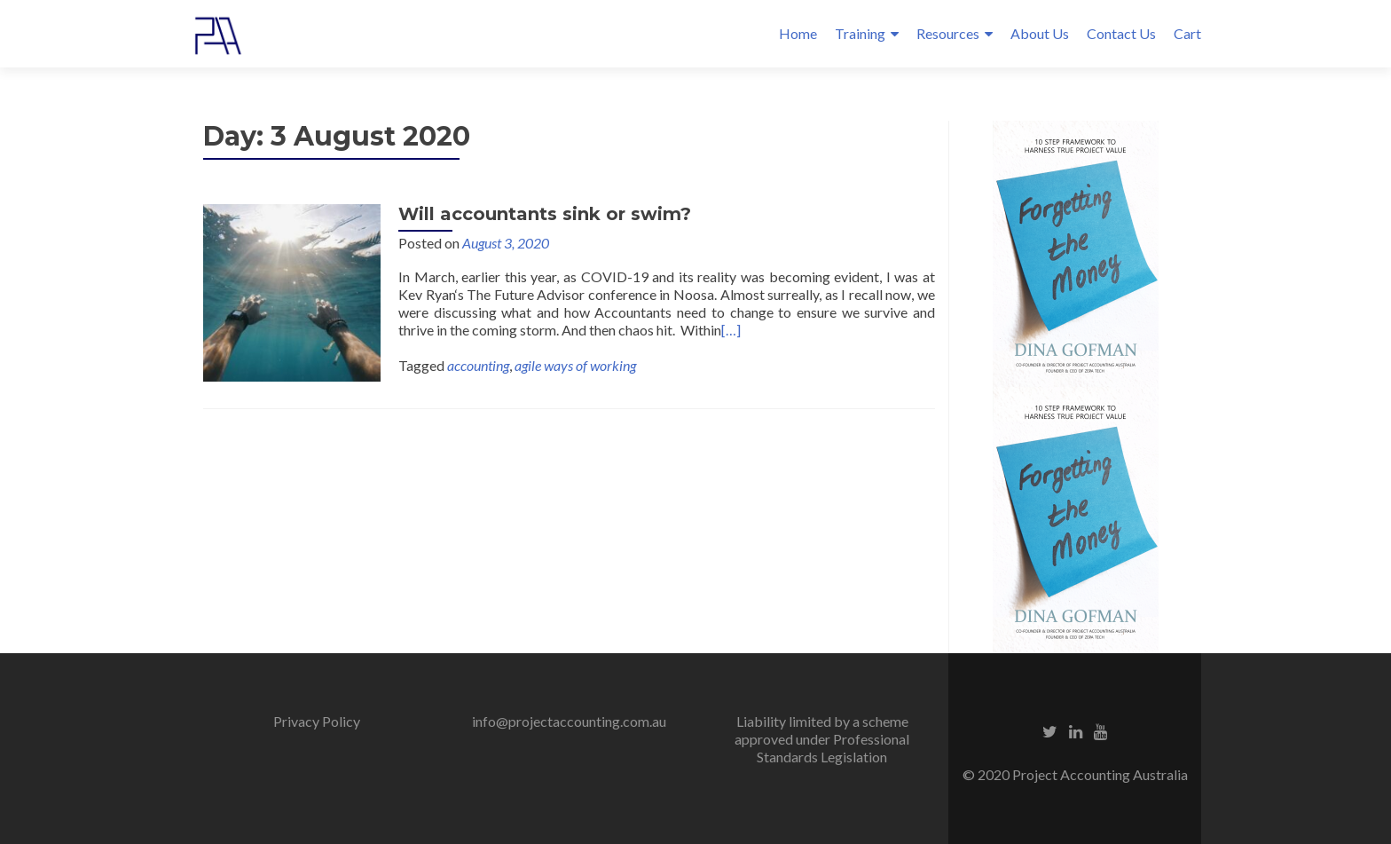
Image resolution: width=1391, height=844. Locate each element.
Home (798, 33)
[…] (731, 329)
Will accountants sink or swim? (544, 214)
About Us (1039, 33)
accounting (478, 365)
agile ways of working (575, 365)
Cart (1187, 33)
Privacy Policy (316, 721)
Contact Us (1121, 33)
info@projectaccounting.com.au (569, 721)
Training (860, 33)
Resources (947, 33)
